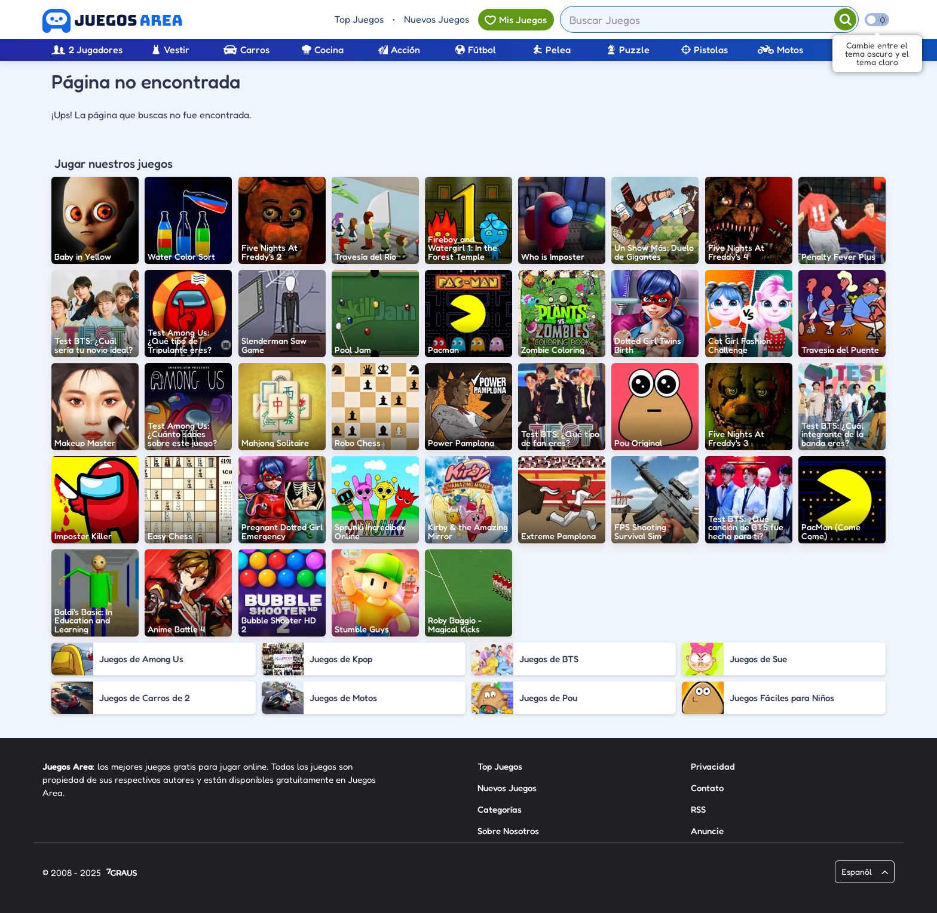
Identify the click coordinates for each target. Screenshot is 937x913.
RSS (698, 809)
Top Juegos (359, 19)
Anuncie (707, 831)
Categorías (499, 809)
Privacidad (713, 766)
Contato (707, 788)
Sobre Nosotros (508, 831)
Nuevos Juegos (436, 19)
